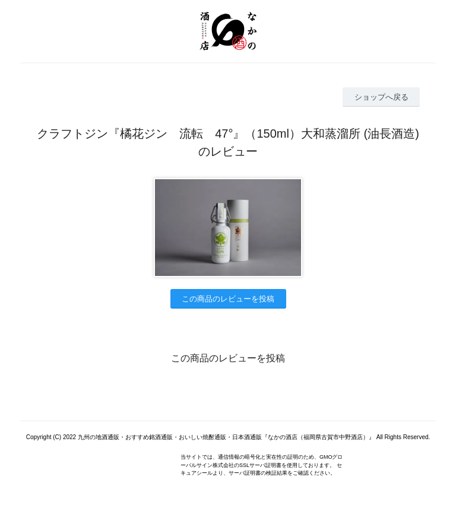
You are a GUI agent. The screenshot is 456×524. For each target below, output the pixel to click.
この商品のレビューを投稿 (228, 298)
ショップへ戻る (381, 97)
